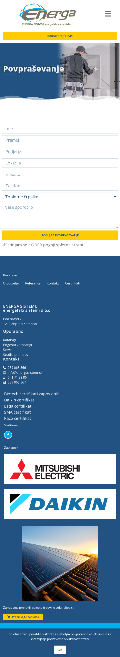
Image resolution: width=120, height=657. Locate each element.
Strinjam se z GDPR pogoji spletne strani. (44, 245)
